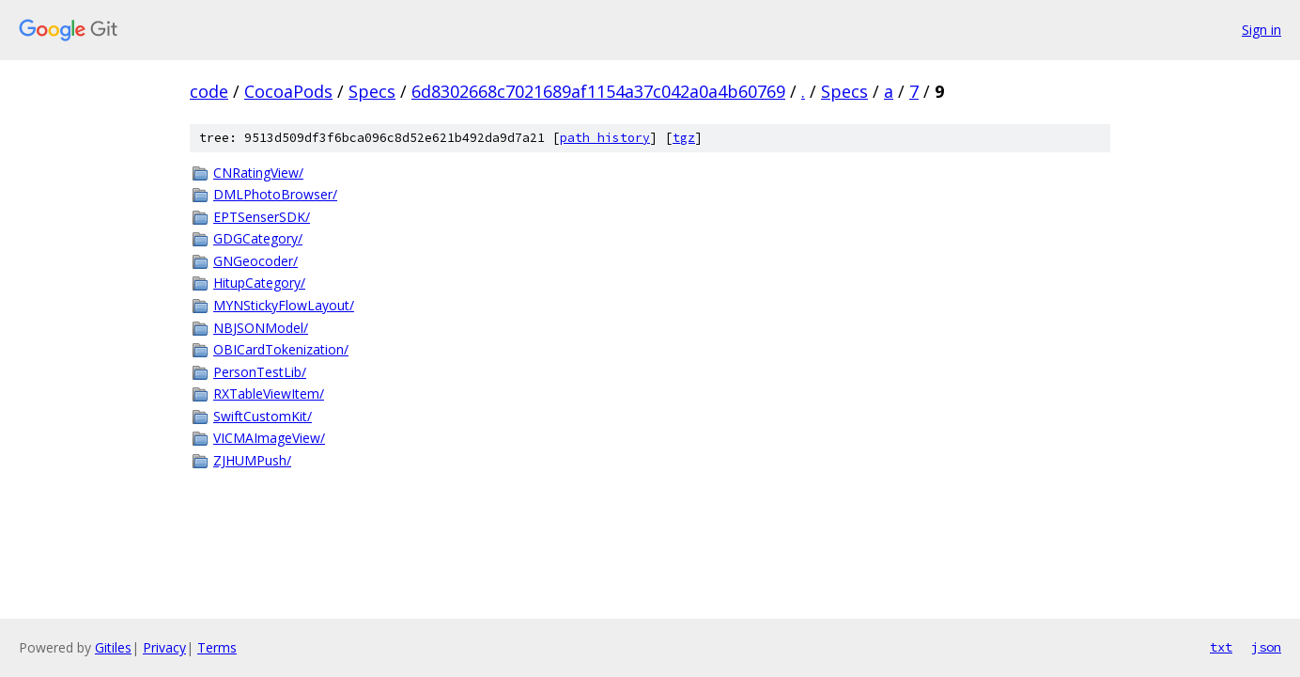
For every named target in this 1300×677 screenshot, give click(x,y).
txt (1221, 646)
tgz (684, 138)
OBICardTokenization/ (280, 349)
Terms (217, 647)
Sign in (1261, 30)
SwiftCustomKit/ (262, 416)
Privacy (164, 647)
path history (605, 138)
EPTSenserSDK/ (261, 217)
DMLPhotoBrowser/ (275, 194)
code (209, 91)
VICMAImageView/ (269, 438)
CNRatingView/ (258, 172)
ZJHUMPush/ (252, 460)
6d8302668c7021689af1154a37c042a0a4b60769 (598, 91)
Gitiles (113, 647)
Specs (371, 91)
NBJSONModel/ (260, 328)
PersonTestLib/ (259, 372)
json (1266, 646)
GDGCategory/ (257, 238)
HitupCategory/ (259, 282)
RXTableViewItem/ (268, 393)
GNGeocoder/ (255, 261)
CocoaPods (288, 91)
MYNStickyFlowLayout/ (283, 305)
